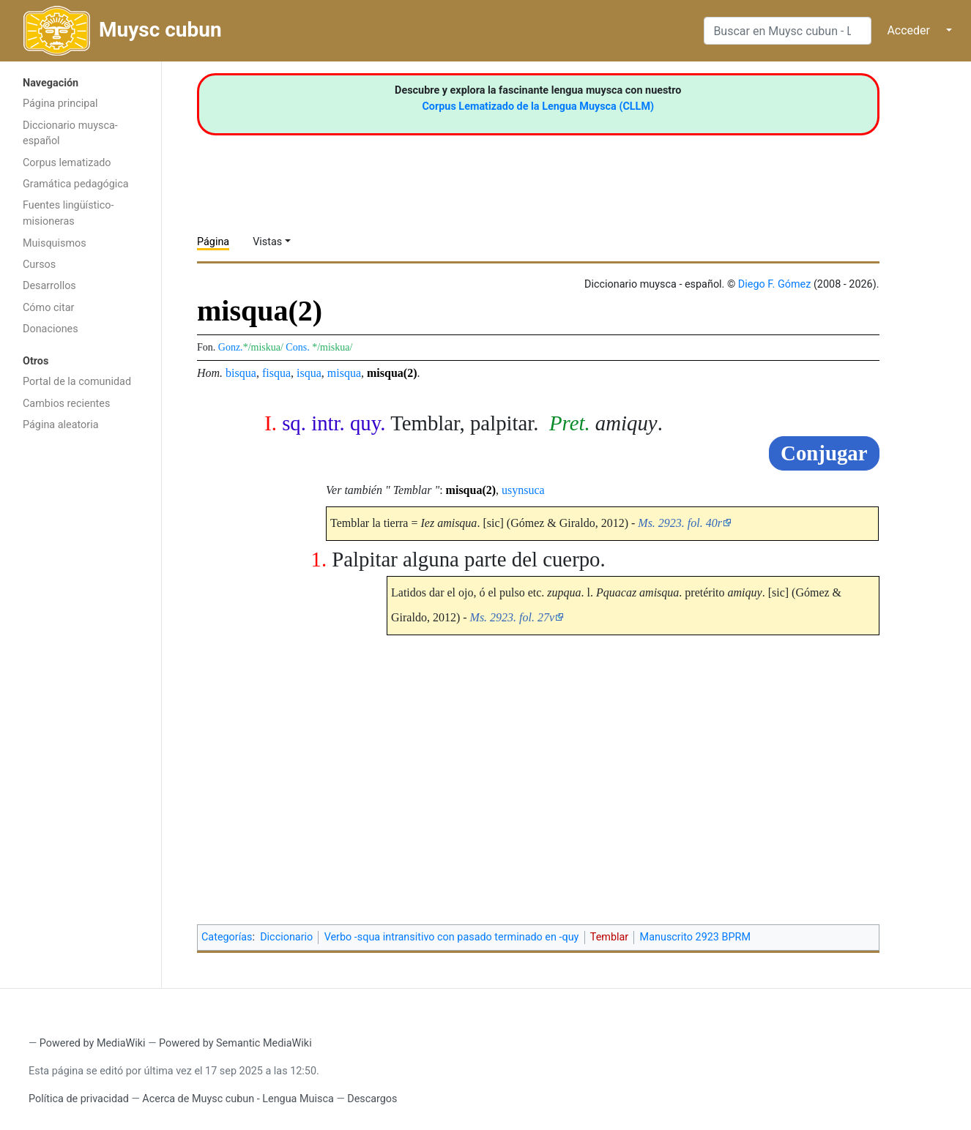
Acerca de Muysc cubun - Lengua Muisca (237, 1099)
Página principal (60, 103)
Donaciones (50, 329)
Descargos (372, 1099)
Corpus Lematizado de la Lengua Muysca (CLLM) (538, 106)
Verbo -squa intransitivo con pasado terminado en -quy (451, 937)
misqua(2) (392, 373)
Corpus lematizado (67, 163)
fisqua (276, 373)
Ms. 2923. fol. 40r (680, 523)
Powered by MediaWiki (93, 1043)
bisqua (241, 373)
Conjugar (824, 453)
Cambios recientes (66, 403)
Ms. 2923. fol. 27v (512, 617)
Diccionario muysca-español (70, 133)
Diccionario (286, 937)
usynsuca (523, 490)
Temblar (609, 937)
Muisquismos (54, 243)
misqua (344, 373)
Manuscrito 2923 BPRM (695, 937)
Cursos (39, 264)
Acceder (908, 30)
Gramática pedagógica (76, 184)
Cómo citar (48, 308)
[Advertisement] (80, 671)
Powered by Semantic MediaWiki (235, 1043)
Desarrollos (49, 286)
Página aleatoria (61, 425)
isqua (309, 373)
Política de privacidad (79, 1099)
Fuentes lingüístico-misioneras (68, 213)
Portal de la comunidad (77, 381)
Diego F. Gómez (774, 284)
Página (213, 242)
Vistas (267, 242)
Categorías (227, 937)
